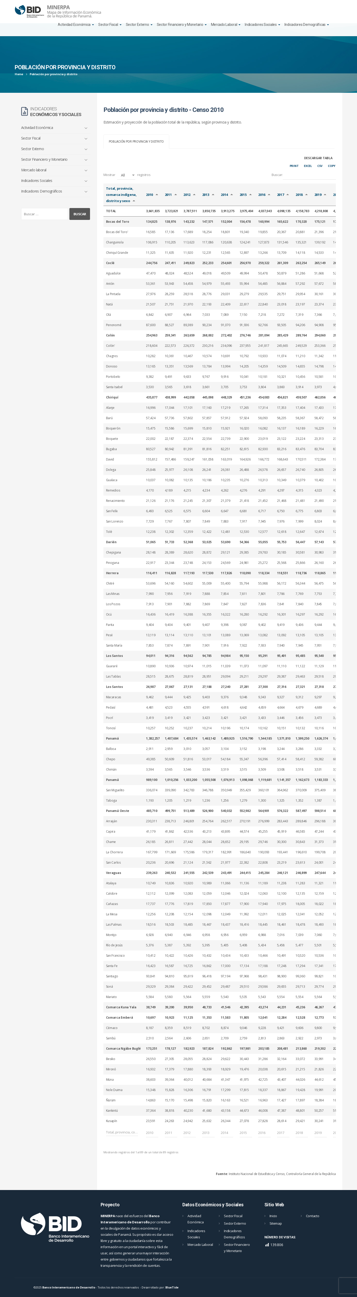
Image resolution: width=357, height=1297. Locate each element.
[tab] (136, 141)
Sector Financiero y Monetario (180, 24)
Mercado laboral (33, 169)
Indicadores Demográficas (305, 24)
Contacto (312, 1216)
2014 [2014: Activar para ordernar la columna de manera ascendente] (224, 194)
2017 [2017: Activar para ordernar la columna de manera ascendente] (280, 194)
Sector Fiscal (108, 24)
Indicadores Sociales (261, 24)
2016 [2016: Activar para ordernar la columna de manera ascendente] (261, 194)
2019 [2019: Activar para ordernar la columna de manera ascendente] (317, 194)
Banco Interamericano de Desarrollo (68, 1287)
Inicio (273, 1216)
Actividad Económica (74, 24)
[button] (126, 175)
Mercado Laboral (224, 24)
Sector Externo (137, 24)
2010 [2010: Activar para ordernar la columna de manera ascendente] (149, 194)
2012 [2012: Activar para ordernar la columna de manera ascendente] (186, 194)
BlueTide (171, 1287)
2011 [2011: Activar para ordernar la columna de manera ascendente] (168, 194)
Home (19, 74)
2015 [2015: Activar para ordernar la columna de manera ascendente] (243, 194)
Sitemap (276, 1223)
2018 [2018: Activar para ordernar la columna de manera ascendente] (299, 194)
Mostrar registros (127, 175)
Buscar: (304, 175)
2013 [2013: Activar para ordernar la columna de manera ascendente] (205, 194)
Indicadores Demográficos (41, 191)
